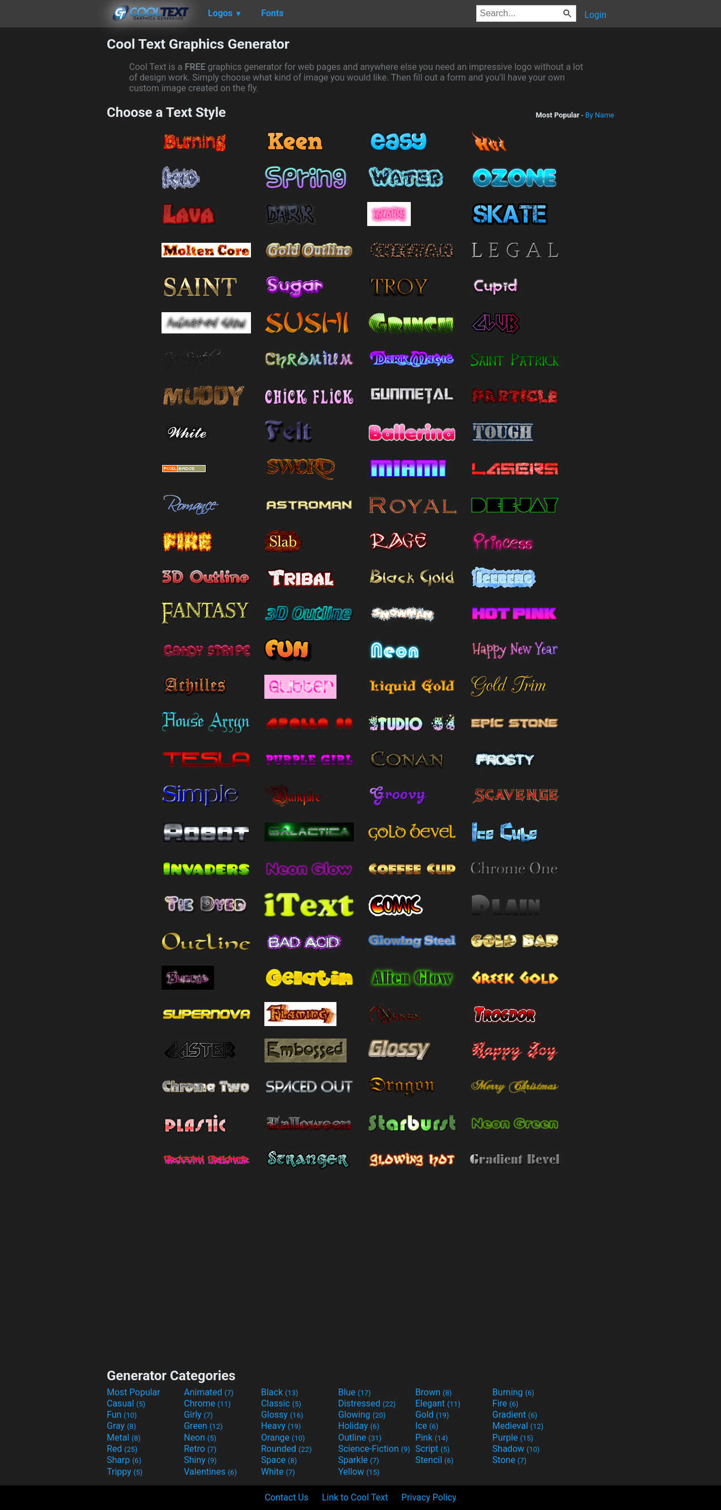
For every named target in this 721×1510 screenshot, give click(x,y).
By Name (599, 115)
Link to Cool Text (355, 1497)
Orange (283, 1437)
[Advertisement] (53, 203)
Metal (124, 1437)
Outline (360, 1437)
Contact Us (286, 1497)
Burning (513, 1392)
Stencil (434, 1460)
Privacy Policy (429, 1497)
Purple (512, 1437)
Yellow (359, 1471)
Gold (432, 1414)
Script (432, 1448)
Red (122, 1448)
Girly (198, 1414)
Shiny (200, 1460)
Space (279, 1460)
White (278, 1471)
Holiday (359, 1425)
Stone (509, 1460)
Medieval (518, 1425)
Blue (354, 1392)
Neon (200, 1437)
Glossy (282, 1414)
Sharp (124, 1460)
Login (595, 15)
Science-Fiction (374, 1448)
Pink (431, 1437)
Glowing (362, 1414)
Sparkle (358, 1460)
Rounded (286, 1448)
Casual (126, 1403)
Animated (209, 1392)
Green (203, 1425)
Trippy (125, 1471)
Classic (281, 1403)
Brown (433, 1392)
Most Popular (133, 1392)
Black (279, 1392)
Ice (426, 1425)
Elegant (438, 1403)
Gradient (514, 1414)
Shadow (516, 1448)
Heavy (281, 1425)
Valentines (210, 1471)
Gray (121, 1425)
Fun (122, 1414)
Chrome (207, 1403)
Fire (505, 1403)
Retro (200, 1448)
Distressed (367, 1403)
